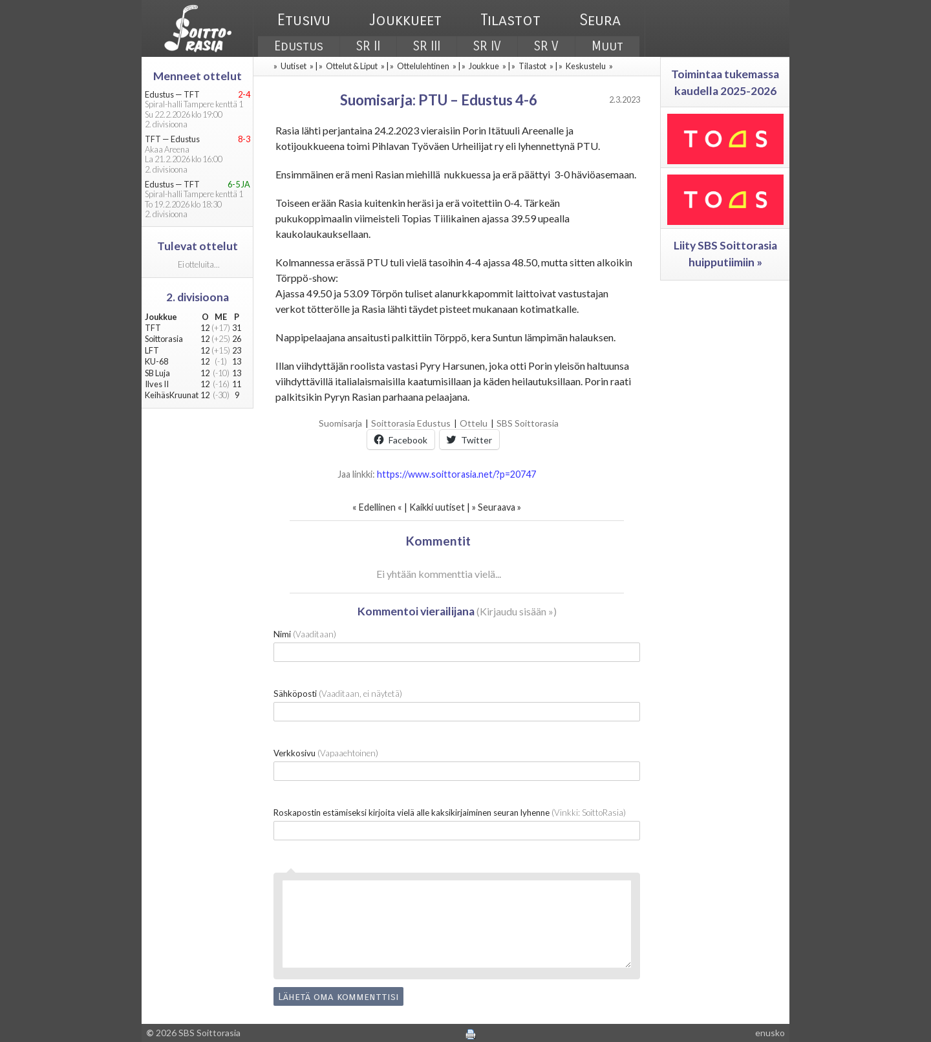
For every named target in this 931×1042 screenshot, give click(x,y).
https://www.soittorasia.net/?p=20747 (456, 474)
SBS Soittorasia (528, 423)
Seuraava (496, 507)
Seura (600, 20)
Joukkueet (405, 20)
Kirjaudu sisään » (516, 611)
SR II (368, 46)
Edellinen (377, 507)
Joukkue (484, 66)
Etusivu (303, 20)
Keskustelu (586, 66)
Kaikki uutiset (438, 507)
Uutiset (293, 66)
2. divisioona (197, 297)
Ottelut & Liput (352, 66)
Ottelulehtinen (423, 66)
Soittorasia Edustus (411, 423)
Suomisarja (340, 423)
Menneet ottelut (197, 76)
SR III (426, 46)
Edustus (298, 46)
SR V (546, 46)
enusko (770, 1032)
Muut (607, 46)
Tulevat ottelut (197, 246)
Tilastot (510, 20)
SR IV (487, 46)
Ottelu (473, 423)
